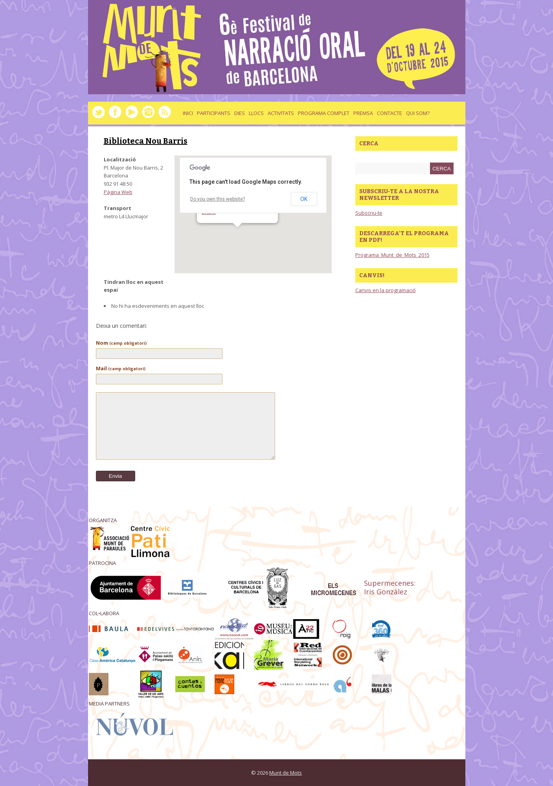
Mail (120, 368)
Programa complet (323, 113)
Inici (188, 113)
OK (303, 199)
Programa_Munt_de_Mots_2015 (392, 254)
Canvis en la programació (385, 290)
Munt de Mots (285, 772)
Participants (213, 113)
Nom (121, 342)
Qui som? (418, 113)
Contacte (389, 113)
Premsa (363, 113)
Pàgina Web (118, 192)
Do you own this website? (217, 199)
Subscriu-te (368, 212)
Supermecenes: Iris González (389, 587)
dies (239, 113)
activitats (281, 113)
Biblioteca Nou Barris (145, 141)
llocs (256, 113)
